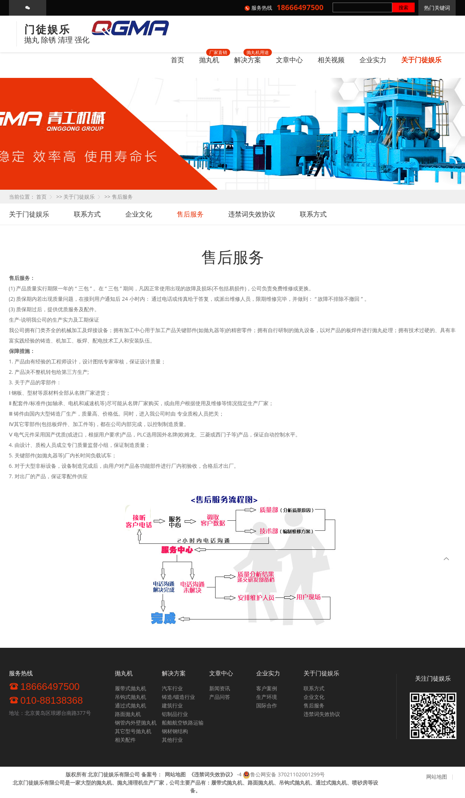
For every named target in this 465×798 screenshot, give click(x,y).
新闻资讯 (219, 688)
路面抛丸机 (128, 713)
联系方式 (87, 213)
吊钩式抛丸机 (130, 696)
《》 (212, 774)
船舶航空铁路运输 (183, 722)
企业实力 (372, 59)
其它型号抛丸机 (133, 731)
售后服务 (122, 196)
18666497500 (44, 686)
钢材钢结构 (175, 731)
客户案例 (266, 688)
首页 (177, 59)
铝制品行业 (175, 713)
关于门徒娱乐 (421, 59)
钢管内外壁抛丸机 (136, 722)
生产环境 (266, 696)
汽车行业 (172, 688)
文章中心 (289, 59)
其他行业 (172, 739)
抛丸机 (209, 59)
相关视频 (331, 59)
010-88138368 (46, 700)
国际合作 (266, 705)
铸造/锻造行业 (178, 696)
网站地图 (436, 776)
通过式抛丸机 (130, 705)
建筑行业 (172, 705)
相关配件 (125, 739)
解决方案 (247, 59)
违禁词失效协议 (251, 213)
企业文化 (138, 213)
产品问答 (219, 696)
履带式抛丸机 (130, 688)
